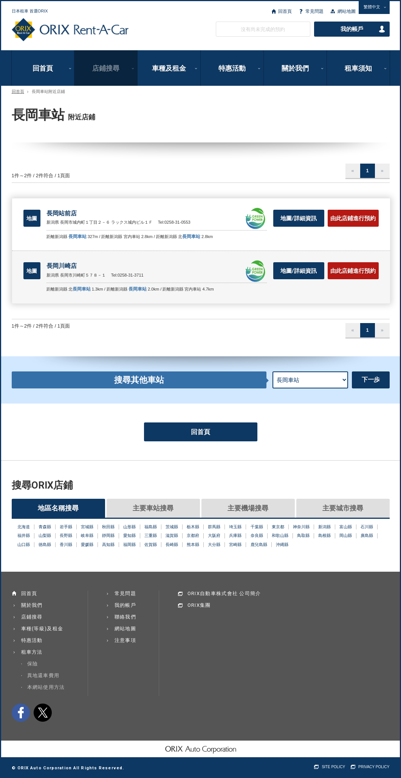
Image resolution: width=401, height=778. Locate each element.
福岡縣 (129, 544)
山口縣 (23, 544)
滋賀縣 (172, 535)
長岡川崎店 (61, 265)
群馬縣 (214, 526)
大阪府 (214, 535)
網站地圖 (347, 11)
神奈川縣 (301, 526)
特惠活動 (232, 68)
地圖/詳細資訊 (298, 218)
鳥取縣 (303, 535)
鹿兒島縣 (259, 544)
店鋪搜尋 (105, 68)
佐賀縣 (150, 544)
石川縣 (367, 526)
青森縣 (45, 526)
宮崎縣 (235, 544)
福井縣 (23, 535)
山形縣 (129, 526)
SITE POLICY (333, 767)
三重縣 (150, 535)
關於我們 (295, 68)
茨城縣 (172, 526)
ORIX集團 (199, 605)
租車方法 (32, 652)
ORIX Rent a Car (70, 30)
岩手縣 (66, 526)
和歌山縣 (280, 535)
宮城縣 (87, 526)
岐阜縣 (87, 535)
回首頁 (285, 11)
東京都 (278, 526)
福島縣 (150, 526)
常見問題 (314, 11)
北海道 (23, 526)
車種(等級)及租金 (42, 628)
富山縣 (345, 526)
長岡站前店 (61, 213)
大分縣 (214, 544)
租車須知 (358, 68)
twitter (43, 713)
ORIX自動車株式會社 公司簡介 (224, 593)
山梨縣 (45, 535)
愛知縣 (129, 535)
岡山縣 (345, 535)
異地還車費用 (43, 675)
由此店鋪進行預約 (353, 218)
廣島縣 (367, 535)
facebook (21, 713)
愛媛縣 (87, 544)
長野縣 (66, 535)
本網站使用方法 (46, 687)
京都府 (193, 535)
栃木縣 (193, 526)
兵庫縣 (235, 535)
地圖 (31, 218)
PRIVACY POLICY (373, 767)
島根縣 (324, 535)
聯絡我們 (125, 617)
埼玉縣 (235, 526)
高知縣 (108, 544)
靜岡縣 (108, 535)
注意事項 (125, 640)
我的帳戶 (352, 29)
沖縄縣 (282, 544)
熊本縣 (193, 544)
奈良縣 (257, 535)
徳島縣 (45, 544)
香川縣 (66, 544)
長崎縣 (172, 544)
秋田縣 (108, 526)
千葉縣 (257, 526)
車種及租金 (169, 68)
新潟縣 (324, 526)
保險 (32, 664)
